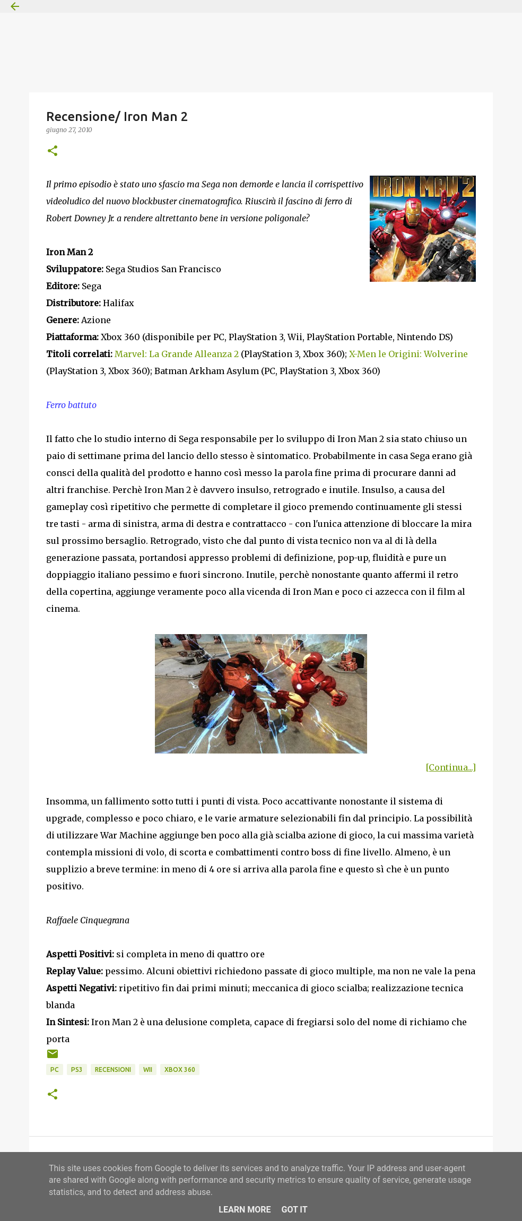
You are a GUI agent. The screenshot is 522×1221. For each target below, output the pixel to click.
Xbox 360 (179, 1069)
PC (54, 1069)
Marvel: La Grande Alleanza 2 (177, 354)
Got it (294, 1210)
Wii (147, 1069)
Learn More (245, 1210)
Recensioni (113, 1069)
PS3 (77, 1069)
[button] (52, 151)
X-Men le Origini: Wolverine (408, 354)
